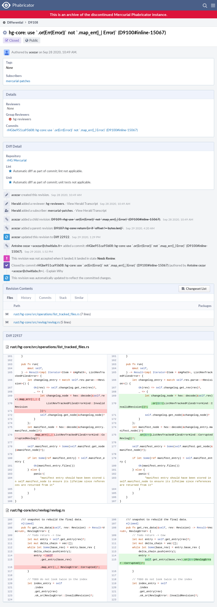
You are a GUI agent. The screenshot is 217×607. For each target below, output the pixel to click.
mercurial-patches (18, 81)
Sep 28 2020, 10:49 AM (66, 195)
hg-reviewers (22, 119)
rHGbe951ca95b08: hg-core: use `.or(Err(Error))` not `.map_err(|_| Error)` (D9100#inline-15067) (72, 130)
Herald (16, 203)
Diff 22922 (61, 237)
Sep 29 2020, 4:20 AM (140, 228)
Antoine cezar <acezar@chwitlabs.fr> (36, 246)
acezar (33, 52)
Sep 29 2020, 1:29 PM (86, 237)
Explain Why (54, 271)
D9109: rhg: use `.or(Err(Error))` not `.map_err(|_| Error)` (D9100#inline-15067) (105, 219)
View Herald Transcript (82, 203)
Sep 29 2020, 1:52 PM (39, 251)
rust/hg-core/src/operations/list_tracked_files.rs (47, 314)
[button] (213, 5)
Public (33, 40)
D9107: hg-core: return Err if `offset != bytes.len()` (88, 228)
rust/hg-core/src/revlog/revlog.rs (37, 322)
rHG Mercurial (16, 160)
